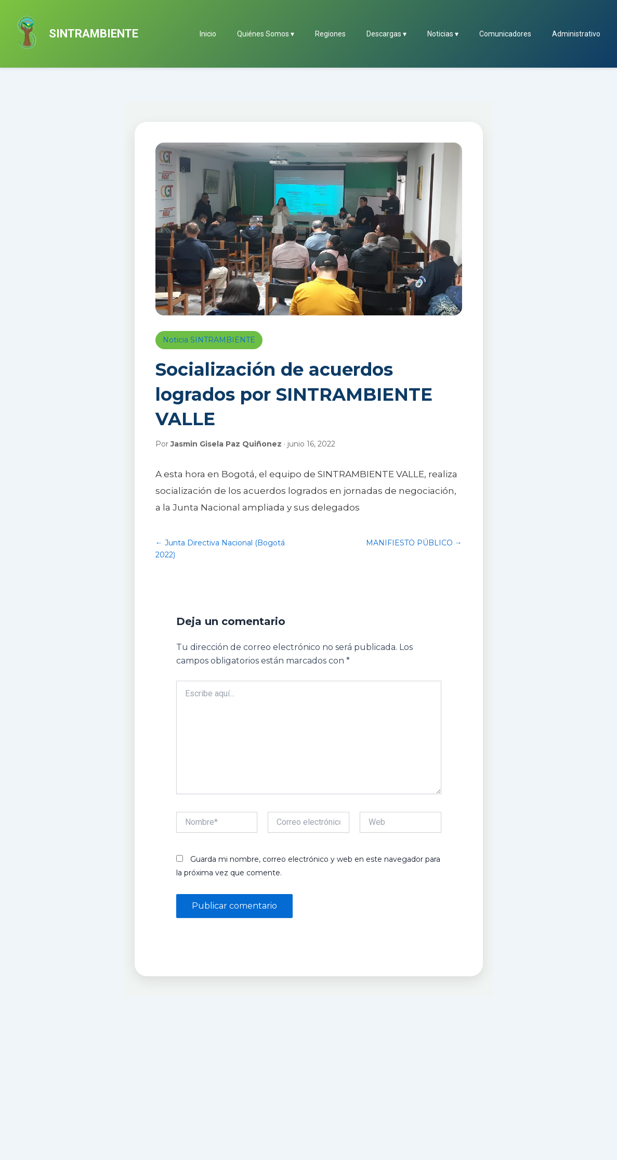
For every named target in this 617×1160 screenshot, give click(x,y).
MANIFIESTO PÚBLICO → (414, 542)
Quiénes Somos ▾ (265, 34)
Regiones (330, 34)
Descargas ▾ (386, 34)
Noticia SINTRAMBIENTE (209, 340)
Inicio (208, 34)
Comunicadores (505, 34)
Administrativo (576, 34)
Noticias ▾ (442, 34)
